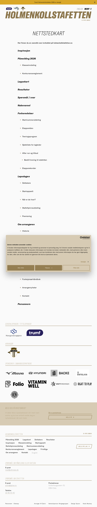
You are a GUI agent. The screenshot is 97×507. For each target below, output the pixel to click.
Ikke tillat (21, 268)
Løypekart (23, 81)
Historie (24, 231)
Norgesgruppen (63, 503)
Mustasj (89, 503)
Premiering (26, 216)
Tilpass (48, 268)
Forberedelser (25, 113)
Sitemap (16, 503)
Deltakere (25, 183)
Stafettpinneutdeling (30, 208)
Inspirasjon (24, 50)
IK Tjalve (42, 503)
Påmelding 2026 (27, 58)
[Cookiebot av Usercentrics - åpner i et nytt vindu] (81, 237)
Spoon (78, 503)
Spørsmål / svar (26, 97)
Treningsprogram (28, 136)
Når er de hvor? (28, 199)
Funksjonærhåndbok (30, 279)
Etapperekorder (28, 168)
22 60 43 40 (10, 493)
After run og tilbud (29, 153)
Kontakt (24, 296)
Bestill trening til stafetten (34, 160)
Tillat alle (76, 268)
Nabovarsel (24, 105)
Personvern (24, 304)
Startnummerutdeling (30, 120)
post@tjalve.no (11, 485)
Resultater (24, 89)
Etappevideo (26, 128)
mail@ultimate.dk (12, 470)
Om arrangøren (26, 224)
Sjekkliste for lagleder (30, 145)
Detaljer (83, 262)
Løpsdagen (24, 176)
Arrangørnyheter (28, 287)
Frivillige (44, 449)
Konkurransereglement (31, 73)
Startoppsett (26, 191)
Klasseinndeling (28, 65)
